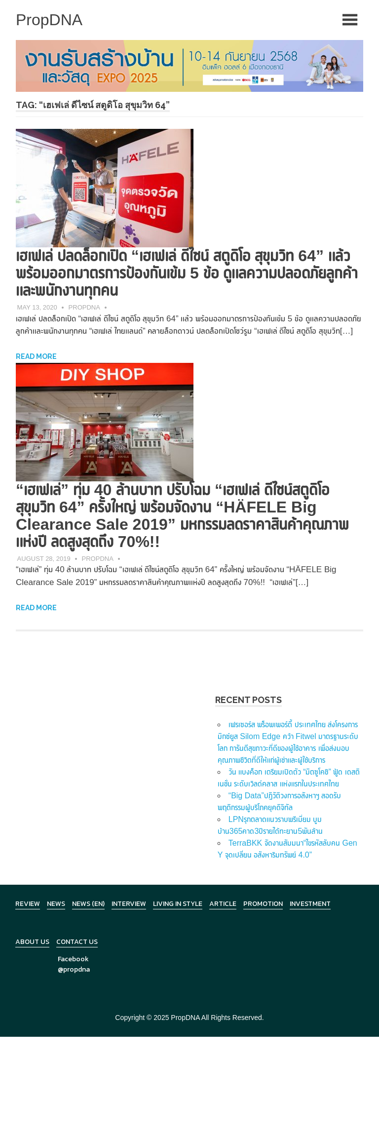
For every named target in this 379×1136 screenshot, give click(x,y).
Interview (129, 904)
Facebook (73, 959)
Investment (310, 904)
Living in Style (177, 904)
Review (27, 904)
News (56, 904)
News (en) (88, 904)
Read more (36, 356)
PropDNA (84, 307)
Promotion (263, 904)
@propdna (74, 969)
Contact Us (77, 942)
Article (222, 904)
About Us (32, 942)
